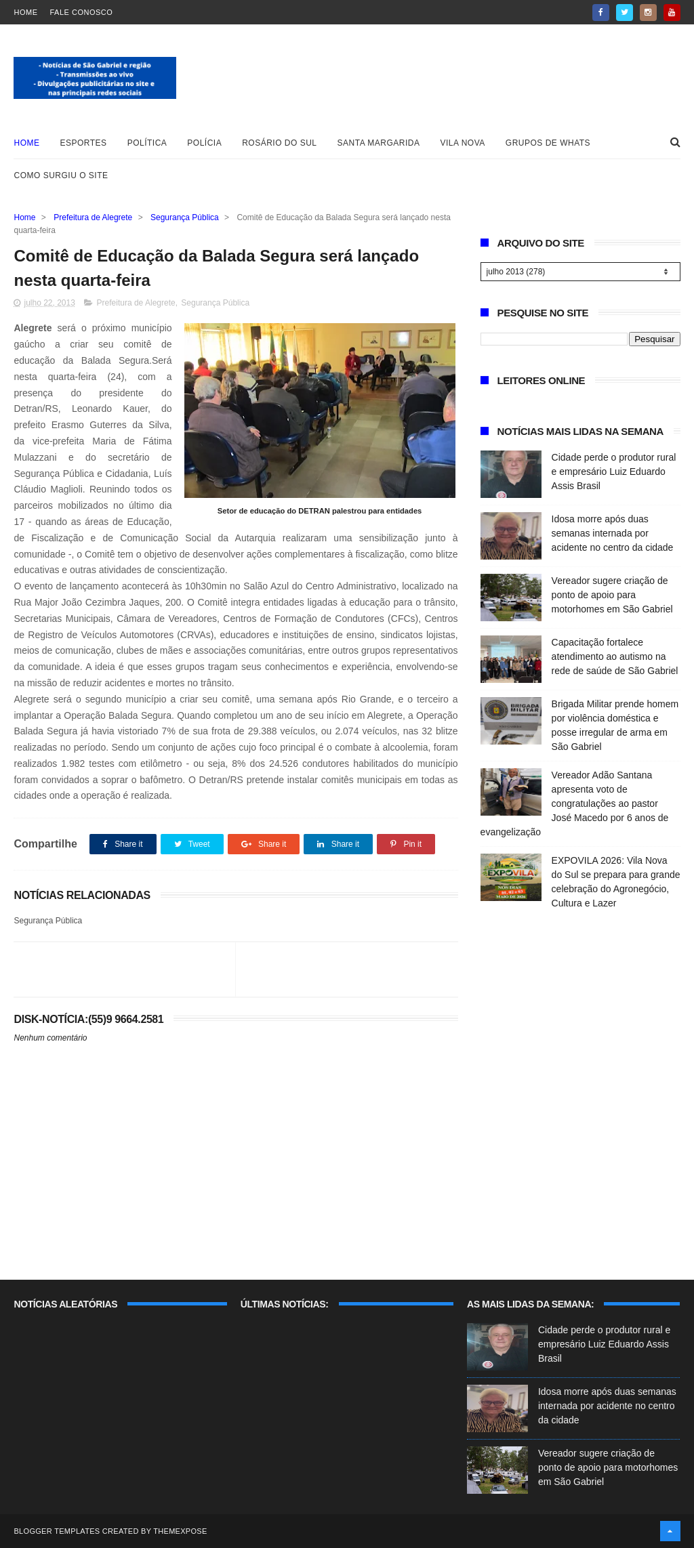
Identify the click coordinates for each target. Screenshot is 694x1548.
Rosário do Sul (279, 143)
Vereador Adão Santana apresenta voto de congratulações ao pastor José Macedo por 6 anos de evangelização (575, 803)
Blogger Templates (57, 1531)
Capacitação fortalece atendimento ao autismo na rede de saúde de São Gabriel (615, 656)
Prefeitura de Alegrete (93, 217)
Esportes (83, 143)
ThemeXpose (180, 1531)
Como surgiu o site (61, 175)
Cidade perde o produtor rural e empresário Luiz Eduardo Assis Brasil (614, 471)
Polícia (204, 143)
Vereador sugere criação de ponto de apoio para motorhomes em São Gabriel (612, 594)
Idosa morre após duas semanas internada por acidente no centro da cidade (613, 533)
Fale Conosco (81, 12)
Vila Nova (463, 143)
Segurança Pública (184, 217)
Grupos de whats (548, 143)
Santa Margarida (379, 143)
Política (147, 143)
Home (25, 12)
